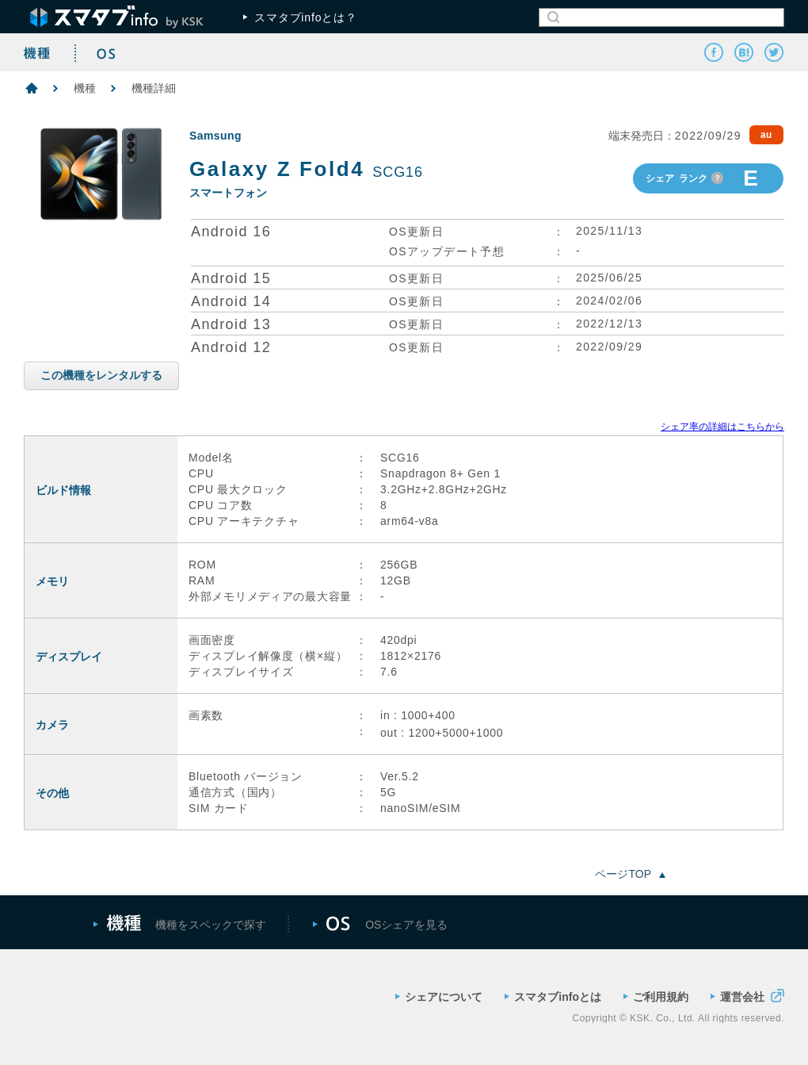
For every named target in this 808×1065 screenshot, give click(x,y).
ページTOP (630, 873)
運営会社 (747, 995)
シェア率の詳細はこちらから (722, 426)
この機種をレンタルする (101, 375)
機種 (85, 88)
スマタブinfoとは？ (300, 17)
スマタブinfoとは (553, 996)
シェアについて (438, 996)
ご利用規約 (655, 996)
